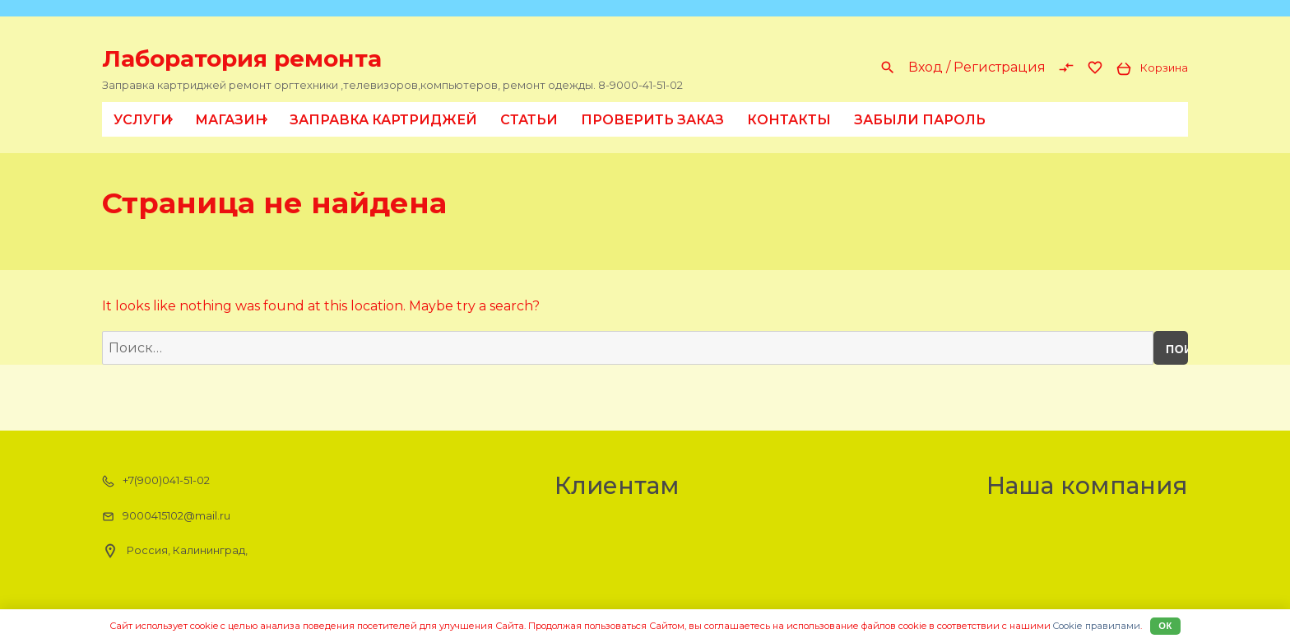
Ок (1165, 626)
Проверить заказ (652, 120)
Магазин (234, 119)
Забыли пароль (920, 120)
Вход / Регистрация (977, 67)
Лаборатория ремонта (242, 58)
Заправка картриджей (383, 120)
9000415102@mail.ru (166, 516)
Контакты (789, 120)
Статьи (529, 120)
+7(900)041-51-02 (156, 480)
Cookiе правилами (1096, 625)
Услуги (146, 119)
